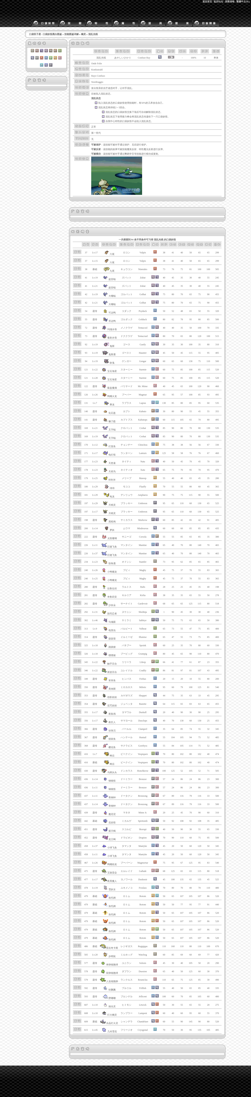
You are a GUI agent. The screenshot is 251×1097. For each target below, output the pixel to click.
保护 (127, 144)
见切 (134, 144)
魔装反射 (132, 149)
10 (205, 57)
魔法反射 (148, 149)
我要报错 (230, 1)
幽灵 (83, 34)
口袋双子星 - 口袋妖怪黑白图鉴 (45, 34)
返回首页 (207, 1)
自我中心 (110, 121)
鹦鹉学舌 (129, 153)
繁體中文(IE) (243, 1)
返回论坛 (218, 1)
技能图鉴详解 (71, 34)
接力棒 (125, 116)
